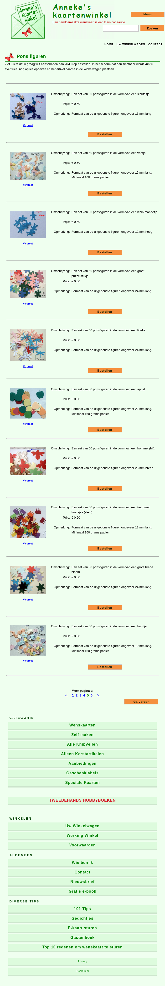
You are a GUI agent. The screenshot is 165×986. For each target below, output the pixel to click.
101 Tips (82, 909)
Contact (155, 44)
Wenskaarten (82, 725)
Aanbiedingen (82, 763)
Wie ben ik (82, 863)
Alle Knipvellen (82, 744)
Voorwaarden (82, 845)
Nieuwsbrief (82, 882)
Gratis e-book (82, 891)
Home (108, 44)
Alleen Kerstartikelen (82, 754)
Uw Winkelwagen (82, 826)
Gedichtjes (82, 918)
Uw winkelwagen (131, 44)
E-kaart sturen (82, 928)
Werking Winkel (82, 835)
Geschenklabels (82, 773)
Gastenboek (82, 937)
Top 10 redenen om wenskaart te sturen (82, 947)
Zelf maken (82, 735)
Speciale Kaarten (82, 783)
